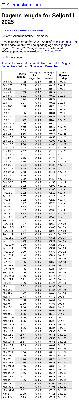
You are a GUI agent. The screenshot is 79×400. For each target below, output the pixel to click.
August (66, 63)
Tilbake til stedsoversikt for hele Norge (23, 30)
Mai (43, 63)
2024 (15, 48)
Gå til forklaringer (12, 57)
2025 (26, 48)
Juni (50, 63)
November (36, 66)
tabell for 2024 (62, 41)
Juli (57, 63)
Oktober (23, 66)
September (8, 66)
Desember (51, 66)
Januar (5, 63)
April (36, 63)
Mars (28, 63)
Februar (17, 63)
